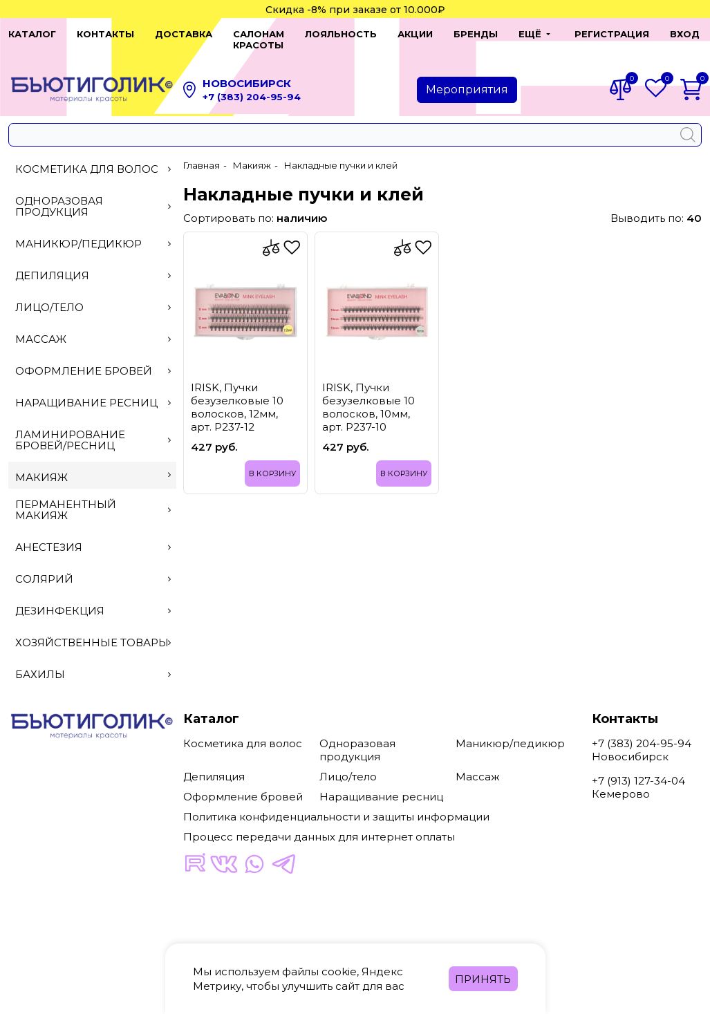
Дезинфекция (93, 599)
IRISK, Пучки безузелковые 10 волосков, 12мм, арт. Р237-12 (237, 396)
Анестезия (93, 536)
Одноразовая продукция (93, 195)
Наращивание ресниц (93, 391)
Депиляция (93, 264)
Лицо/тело (93, 296)
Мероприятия (467, 78)
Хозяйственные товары (93, 631)
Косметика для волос (93, 158)
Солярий (93, 567)
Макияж (93, 466)
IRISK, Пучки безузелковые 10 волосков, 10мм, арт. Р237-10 (368, 396)
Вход (676, 33)
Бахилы (93, 663)
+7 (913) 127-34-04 (638, 769)
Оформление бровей (93, 359)
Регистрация (603, 33)
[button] (522, 34)
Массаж (93, 328)
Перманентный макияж (93, 499)
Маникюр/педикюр (93, 232)
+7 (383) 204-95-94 (252, 85)
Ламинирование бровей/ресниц (93, 429)
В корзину (272, 462)
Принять (483, 979)
